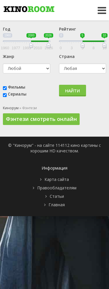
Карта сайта (56, 179)
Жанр (8, 56)
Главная (57, 204)
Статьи (57, 196)
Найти (72, 91)
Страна (67, 56)
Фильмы (16, 87)
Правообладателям (56, 188)
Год (6, 29)
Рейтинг (67, 29)
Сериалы (17, 94)
